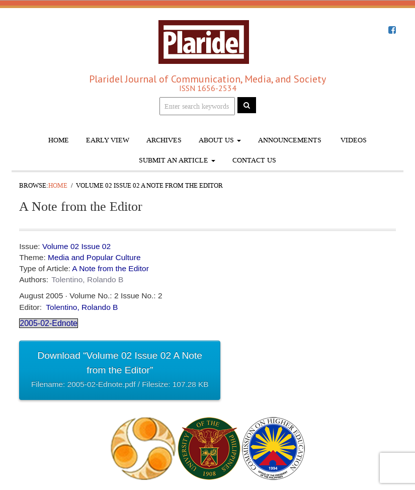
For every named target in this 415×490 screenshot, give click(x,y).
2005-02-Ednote (48, 323)
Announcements (289, 140)
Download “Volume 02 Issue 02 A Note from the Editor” (119, 371)
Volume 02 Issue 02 (76, 246)
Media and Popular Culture (94, 257)
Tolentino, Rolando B (87, 279)
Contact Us (254, 160)
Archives (164, 140)
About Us (220, 140)
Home (58, 140)
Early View (107, 140)
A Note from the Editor (110, 268)
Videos (353, 140)
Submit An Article (177, 160)
